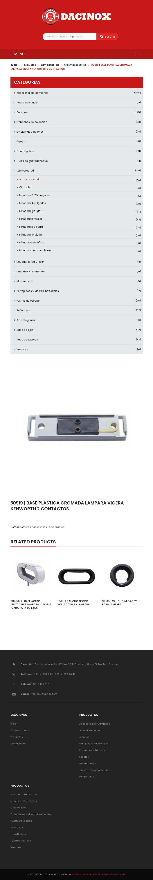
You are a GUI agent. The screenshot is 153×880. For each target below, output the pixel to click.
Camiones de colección (32, 122)
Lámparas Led (87, 776)
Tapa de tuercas (27, 339)
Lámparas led (50, 65)
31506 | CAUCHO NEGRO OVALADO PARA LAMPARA (73, 603)
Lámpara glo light (30, 211)
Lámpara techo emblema (36, 250)
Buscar (107, 37)
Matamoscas (25, 281)
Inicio (13, 65)
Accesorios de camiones (32, 93)
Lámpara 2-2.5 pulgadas (34, 195)
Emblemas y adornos (30, 132)
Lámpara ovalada (30, 234)
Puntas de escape (28, 301)
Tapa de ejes (25, 330)
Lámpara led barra (31, 227)
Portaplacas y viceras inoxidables (38, 291)
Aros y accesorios (75, 65)
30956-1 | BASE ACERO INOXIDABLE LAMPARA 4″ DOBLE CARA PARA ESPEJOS (31, 604)
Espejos (21, 141)
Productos (29, 65)
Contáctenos (18, 743)
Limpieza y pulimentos (31, 271)
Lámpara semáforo (31, 242)
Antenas (22, 112)
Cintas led (25, 187)
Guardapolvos (25, 151)
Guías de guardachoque (32, 161)
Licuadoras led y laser (30, 262)
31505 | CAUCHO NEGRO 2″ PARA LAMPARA (119, 603)
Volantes (22, 349)
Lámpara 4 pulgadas (32, 203)
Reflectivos (24, 310)
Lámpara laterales (30, 219)
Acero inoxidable (27, 102)
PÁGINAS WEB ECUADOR (86, 874)
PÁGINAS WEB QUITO (114, 874)
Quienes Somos (20, 730)
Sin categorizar (26, 320)
